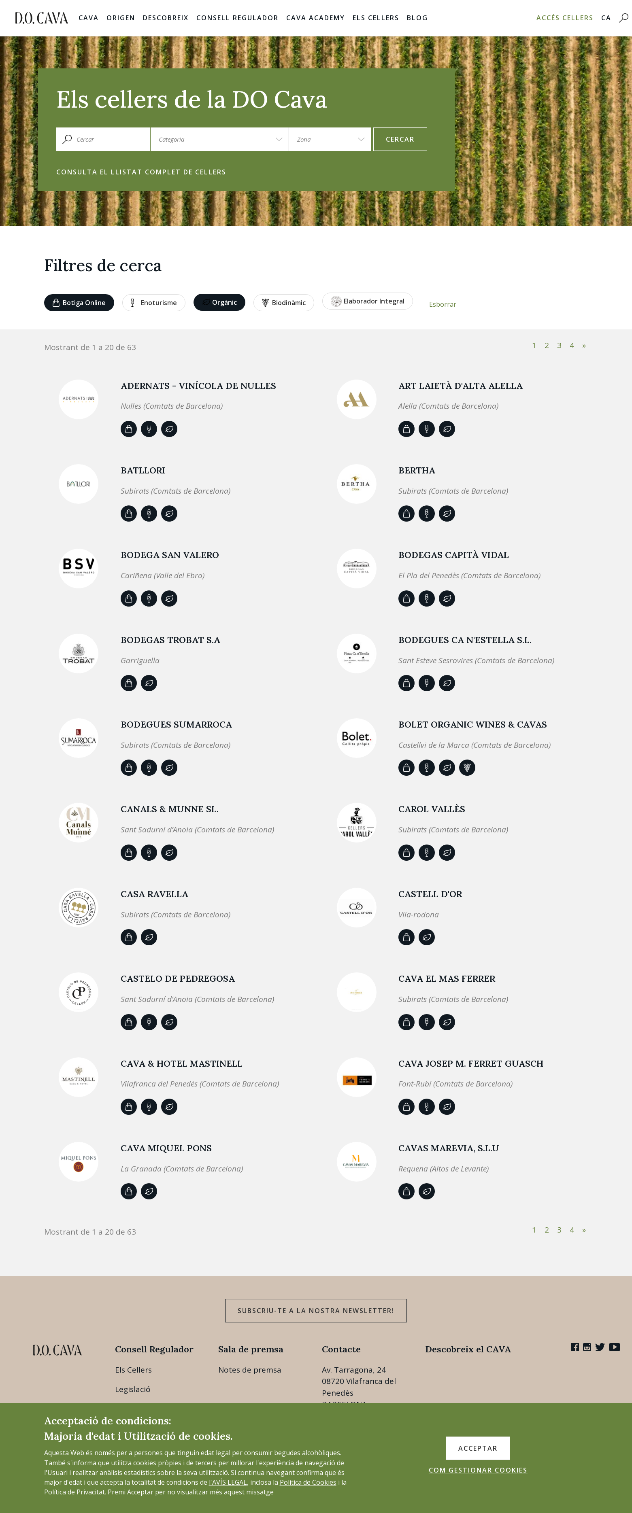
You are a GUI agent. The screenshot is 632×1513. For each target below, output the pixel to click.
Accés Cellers (565, 17)
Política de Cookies (308, 1482)
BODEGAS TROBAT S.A (170, 639)
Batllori (143, 470)
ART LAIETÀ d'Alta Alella (460, 385)
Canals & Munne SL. (170, 809)
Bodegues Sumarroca (176, 724)
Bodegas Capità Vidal (453, 554)
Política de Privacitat (74, 1492)
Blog (417, 17)
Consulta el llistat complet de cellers (141, 172)
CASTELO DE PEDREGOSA (178, 978)
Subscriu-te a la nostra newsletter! (316, 1310)
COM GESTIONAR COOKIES (478, 1470)
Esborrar (442, 304)
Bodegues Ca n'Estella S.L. (465, 639)
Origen (120, 17)
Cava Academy (315, 17)
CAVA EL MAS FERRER (446, 978)
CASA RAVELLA (154, 894)
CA (606, 17)
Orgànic (219, 302)
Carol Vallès (431, 809)
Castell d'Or (430, 894)
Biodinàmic (284, 302)
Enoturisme (154, 302)
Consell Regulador (237, 17)
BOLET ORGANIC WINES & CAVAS (472, 724)
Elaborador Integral (367, 301)
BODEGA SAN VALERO (170, 554)
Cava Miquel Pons (166, 1148)
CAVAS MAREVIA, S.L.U (448, 1148)
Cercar (400, 139)
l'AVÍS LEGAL (228, 1482)
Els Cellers (376, 17)
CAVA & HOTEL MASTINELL (182, 1063)
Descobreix (166, 17)
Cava (89, 17)
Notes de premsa (249, 1369)
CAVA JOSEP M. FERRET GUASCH (470, 1063)
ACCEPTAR (478, 1448)
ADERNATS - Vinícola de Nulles (198, 385)
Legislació (133, 1389)
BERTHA (416, 470)
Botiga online (79, 302)
